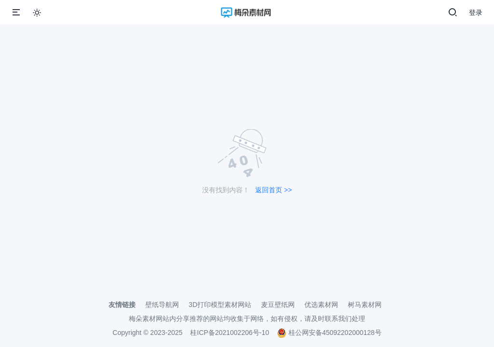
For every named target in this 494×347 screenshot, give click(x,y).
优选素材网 (321, 304)
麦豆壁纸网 (278, 304)
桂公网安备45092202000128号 (329, 332)
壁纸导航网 (162, 304)
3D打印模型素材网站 (220, 304)
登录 (475, 12)
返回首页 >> (273, 190)
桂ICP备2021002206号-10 (229, 332)
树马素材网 (365, 304)
